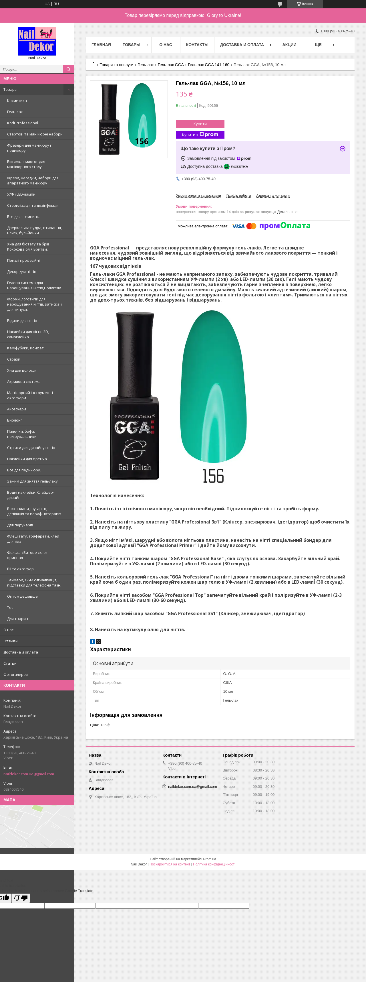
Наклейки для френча (27, 458)
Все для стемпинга (24, 216)
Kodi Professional (22, 122)
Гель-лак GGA (171, 64)
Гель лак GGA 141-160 (208, 64)
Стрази (13, 359)
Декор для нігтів (21, 271)
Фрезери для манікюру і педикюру (29, 148)
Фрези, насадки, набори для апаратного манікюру (33, 180)
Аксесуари (16, 409)
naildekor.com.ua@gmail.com (28, 773)
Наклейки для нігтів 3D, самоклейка (28, 334)
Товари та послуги (116, 64)
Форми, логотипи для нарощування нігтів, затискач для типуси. (34, 304)
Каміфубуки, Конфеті (26, 348)
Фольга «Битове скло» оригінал (27, 555)
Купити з (200, 134)
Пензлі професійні (23, 260)
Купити (200, 123)
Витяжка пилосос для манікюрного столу (26, 164)
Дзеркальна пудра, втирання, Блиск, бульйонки (34, 230)
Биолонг (14, 420)
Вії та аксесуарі (21, 568)
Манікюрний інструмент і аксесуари (30, 395)
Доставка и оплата (20, 652)
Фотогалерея (15, 674)
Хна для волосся (21, 370)
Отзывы (10, 640)
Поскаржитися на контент (170, 864)
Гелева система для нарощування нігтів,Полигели (34, 285)
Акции (290, 44)
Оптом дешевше (22, 596)
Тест (11, 607)
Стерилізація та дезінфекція (32, 205)
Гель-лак (15, 111)
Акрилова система (24, 381)
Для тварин (17, 618)
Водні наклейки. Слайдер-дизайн (30, 495)
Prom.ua (209, 859)
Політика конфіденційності (214, 864)
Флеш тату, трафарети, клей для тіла (33, 539)
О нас (8, 629)
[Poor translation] (21, 898)
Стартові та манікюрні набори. (35, 134)
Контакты (197, 44)
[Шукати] (68, 69)
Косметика (17, 100)
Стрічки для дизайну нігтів (31, 447)
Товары (10, 89)
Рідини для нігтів (22, 320)
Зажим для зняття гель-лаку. (33, 481)
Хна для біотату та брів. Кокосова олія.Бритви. (28, 246)
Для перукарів (20, 525)
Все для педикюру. (24, 470)
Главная (101, 44)
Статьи (10, 663)
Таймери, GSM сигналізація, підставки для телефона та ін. (34, 582)
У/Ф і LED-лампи (21, 194)
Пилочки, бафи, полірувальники (22, 434)
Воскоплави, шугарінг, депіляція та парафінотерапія (34, 511)
